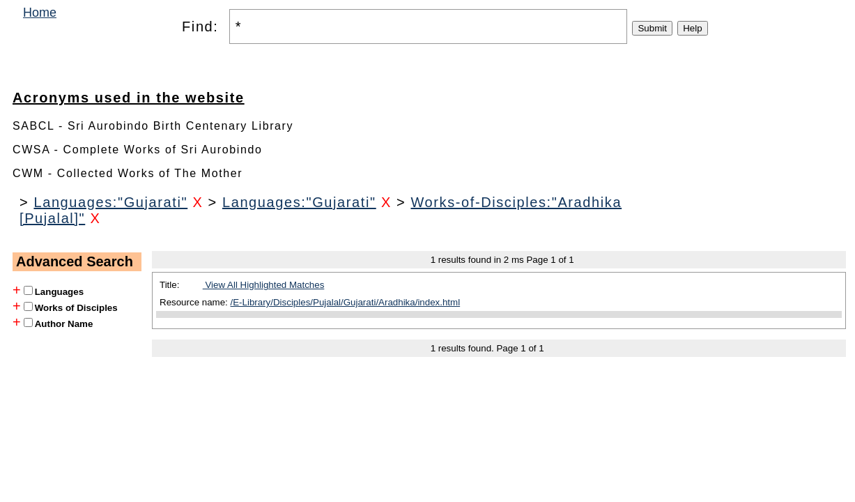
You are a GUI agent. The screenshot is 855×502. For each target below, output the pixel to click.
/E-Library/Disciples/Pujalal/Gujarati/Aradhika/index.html (346, 302)
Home (39, 13)
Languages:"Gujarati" (110, 202)
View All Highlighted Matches (264, 285)
